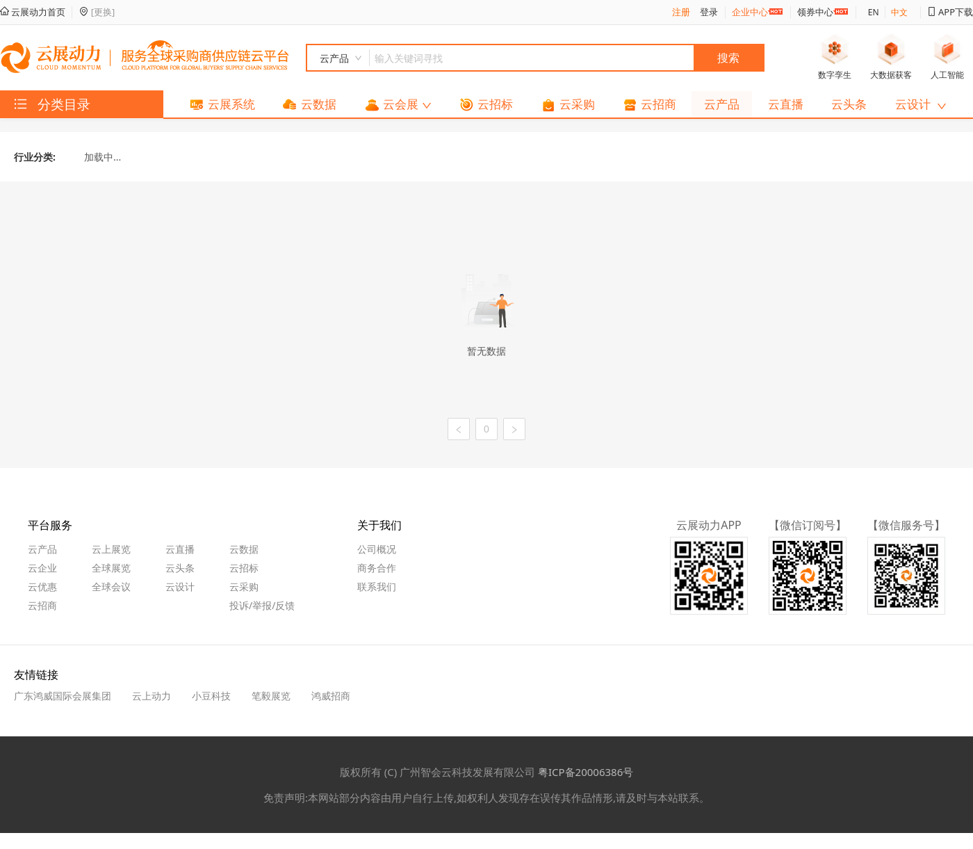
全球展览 (111, 567)
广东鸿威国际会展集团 (62, 695)
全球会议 (111, 586)
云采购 (244, 586)
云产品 (42, 549)
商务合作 (376, 567)
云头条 (180, 567)
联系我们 (376, 586)
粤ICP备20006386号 (585, 772)
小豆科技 (211, 695)
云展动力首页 (32, 12)
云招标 (244, 567)
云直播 (180, 549)
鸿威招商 (330, 695)
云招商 (42, 605)
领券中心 (815, 12)
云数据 (244, 549)
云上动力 (151, 695)
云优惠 (42, 586)
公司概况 (376, 549)
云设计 (180, 586)
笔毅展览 (271, 695)
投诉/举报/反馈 (262, 605)
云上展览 (111, 549)
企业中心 (750, 12)
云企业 (42, 567)
